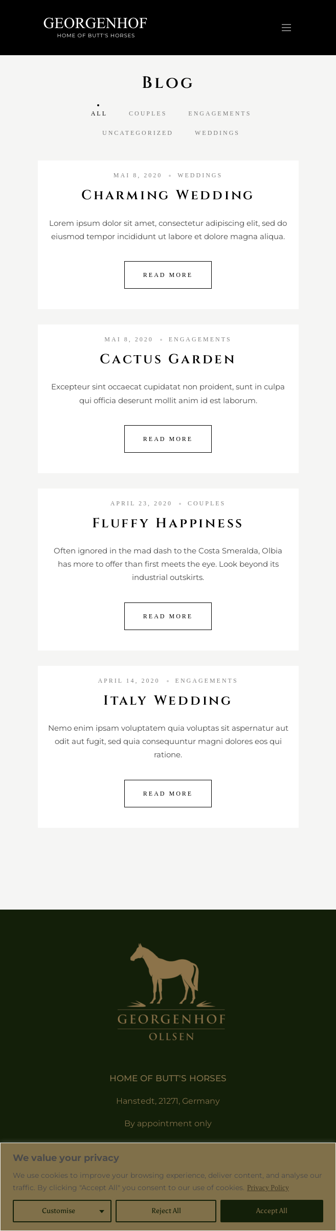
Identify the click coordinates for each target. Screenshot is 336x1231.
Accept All (271, 1210)
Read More (168, 274)
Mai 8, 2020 (138, 175)
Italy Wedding (168, 701)
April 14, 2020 (129, 680)
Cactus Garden (168, 359)
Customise (58, 1210)
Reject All (166, 1210)
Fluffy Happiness (168, 523)
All (99, 113)
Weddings (217, 132)
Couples (148, 113)
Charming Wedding (168, 195)
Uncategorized (137, 132)
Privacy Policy (268, 1188)
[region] (168, 1187)
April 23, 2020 (141, 503)
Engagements (219, 113)
